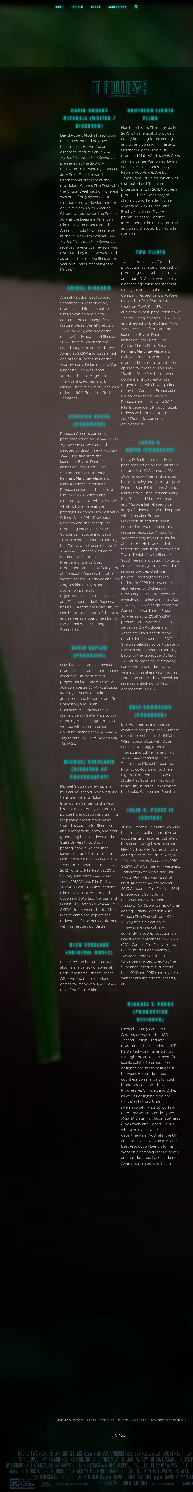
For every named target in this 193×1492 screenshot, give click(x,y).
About (95, 7)
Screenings (117, 7)
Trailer (77, 7)
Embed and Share (132, 1420)
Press (91, 1420)
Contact (107, 1420)
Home (59, 7)
